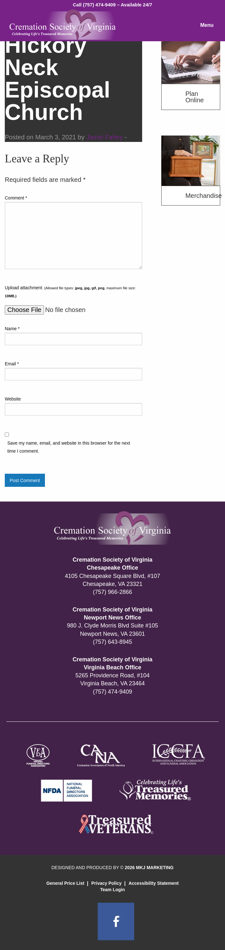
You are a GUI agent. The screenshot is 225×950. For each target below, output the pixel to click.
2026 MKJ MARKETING (149, 867)
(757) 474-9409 (112, 692)
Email (12, 363)
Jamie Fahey (104, 137)
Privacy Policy (106, 883)
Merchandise (202, 195)
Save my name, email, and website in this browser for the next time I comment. (68, 447)
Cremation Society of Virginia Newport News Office (113, 613)
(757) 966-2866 (112, 592)
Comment (16, 197)
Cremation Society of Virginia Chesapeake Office (113, 564)
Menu (207, 25)
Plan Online (194, 97)
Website (13, 398)
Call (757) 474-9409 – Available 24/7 (112, 4)
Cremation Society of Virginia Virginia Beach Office (113, 663)
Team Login (112, 889)
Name (12, 328)
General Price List (65, 883)
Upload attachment (70, 291)
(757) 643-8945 (112, 642)
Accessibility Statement (153, 883)
